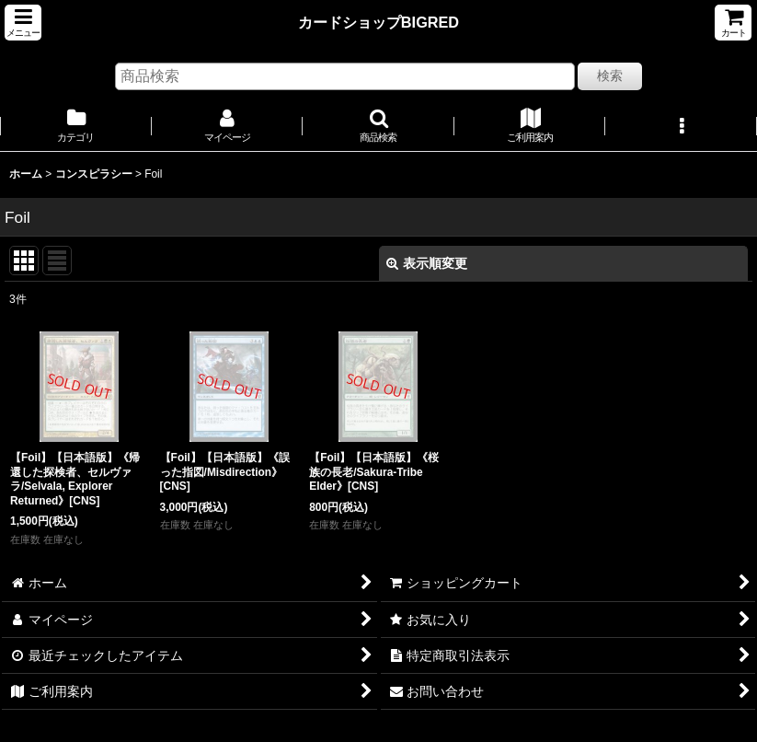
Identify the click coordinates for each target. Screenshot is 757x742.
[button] (23, 23)
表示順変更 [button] (426, 263)
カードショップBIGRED (378, 22)
